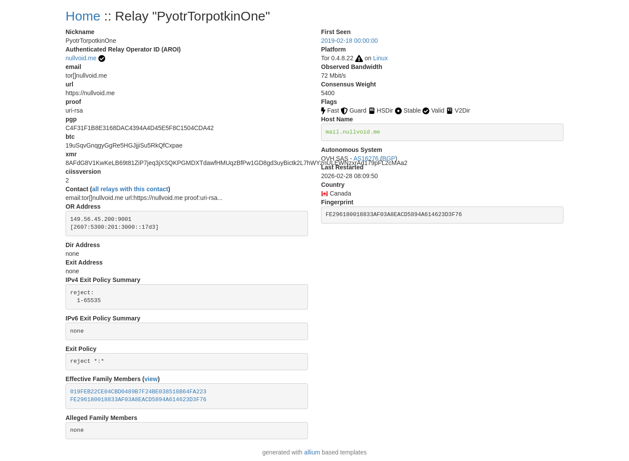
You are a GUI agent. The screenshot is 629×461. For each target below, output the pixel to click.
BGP (388, 158)
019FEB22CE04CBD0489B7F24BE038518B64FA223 (138, 392)
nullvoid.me (81, 58)
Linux (380, 58)
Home (83, 16)
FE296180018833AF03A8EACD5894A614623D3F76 (138, 399)
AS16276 (366, 158)
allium (312, 452)
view (151, 378)
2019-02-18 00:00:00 (349, 40)
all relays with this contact (130, 189)
